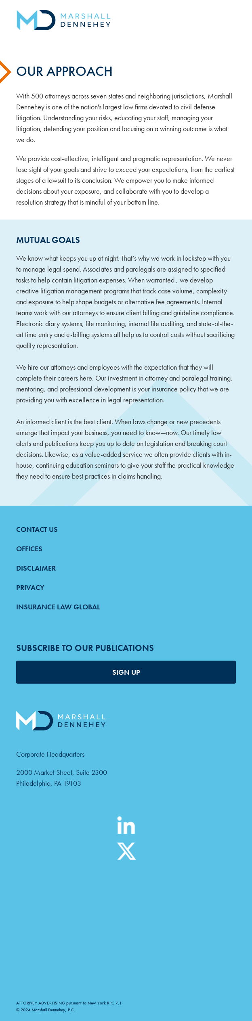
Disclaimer (36, 568)
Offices (29, 548)
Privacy (30, 587)
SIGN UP (126, 672)
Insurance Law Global (58, 606)
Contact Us (37, 529)
